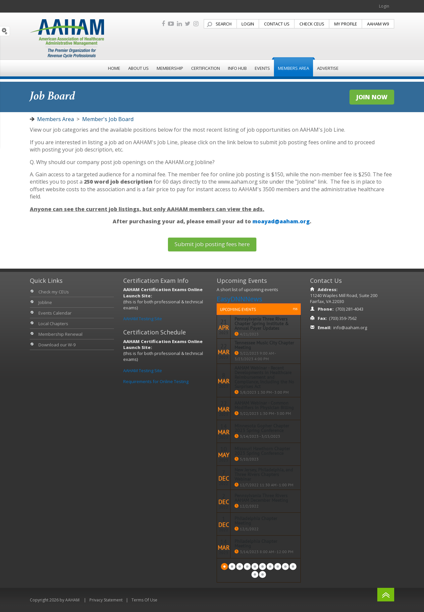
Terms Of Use (144, 600)
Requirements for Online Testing (155, 381)
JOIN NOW (372, 97)
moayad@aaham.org (281, 221)
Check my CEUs (53, 292)
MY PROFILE (345, 24)
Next (254, 574)
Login (384, 6)
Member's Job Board (107, 119)
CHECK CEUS (311, 24)
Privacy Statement (106, 600)
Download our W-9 (57, 345)
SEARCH (224, 24)
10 (293, 566)
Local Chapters (53, 324)
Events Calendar (55, 313)
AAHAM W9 (378, 24)
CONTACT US (277, 24)
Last (262, 574)
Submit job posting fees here (212, 244)
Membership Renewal (60, 334)
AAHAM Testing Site (142, 319)
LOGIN (247, 24)
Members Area (55, 119)
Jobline (45, 302)
